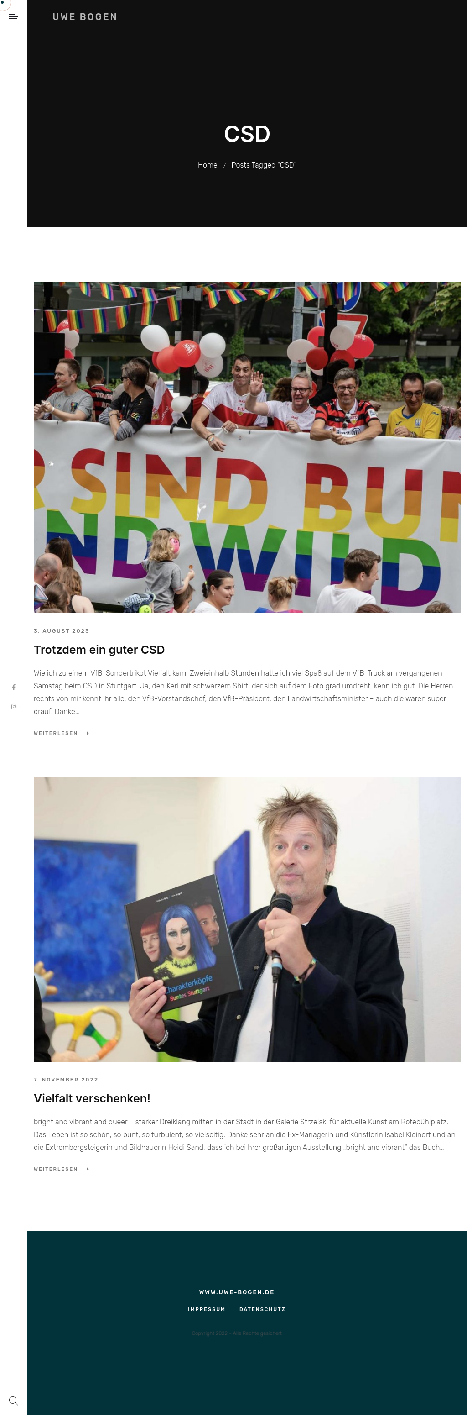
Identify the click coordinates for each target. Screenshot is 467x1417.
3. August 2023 (62, 631)
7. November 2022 (66, 1079)
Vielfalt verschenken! (92, 1098)
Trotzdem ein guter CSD (99, 649)
